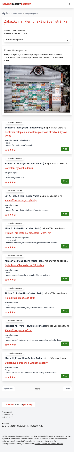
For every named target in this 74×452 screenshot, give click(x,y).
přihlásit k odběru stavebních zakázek (48, 444)
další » (67, 388)
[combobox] (33, 39)
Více (65, 149)
